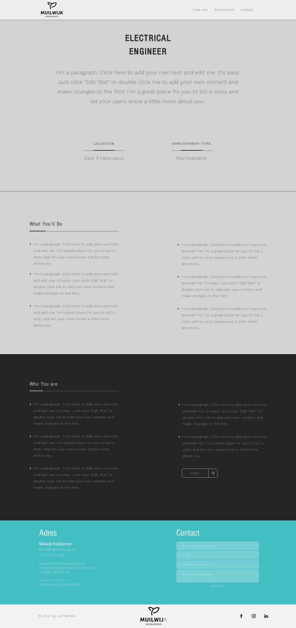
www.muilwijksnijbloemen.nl (61, 563)
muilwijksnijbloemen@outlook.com (67, 568)
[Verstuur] (217, 586)
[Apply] (195, 473)
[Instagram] (253, 616)
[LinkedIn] (266, 616)
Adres (48, 533)
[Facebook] (241, 616)
